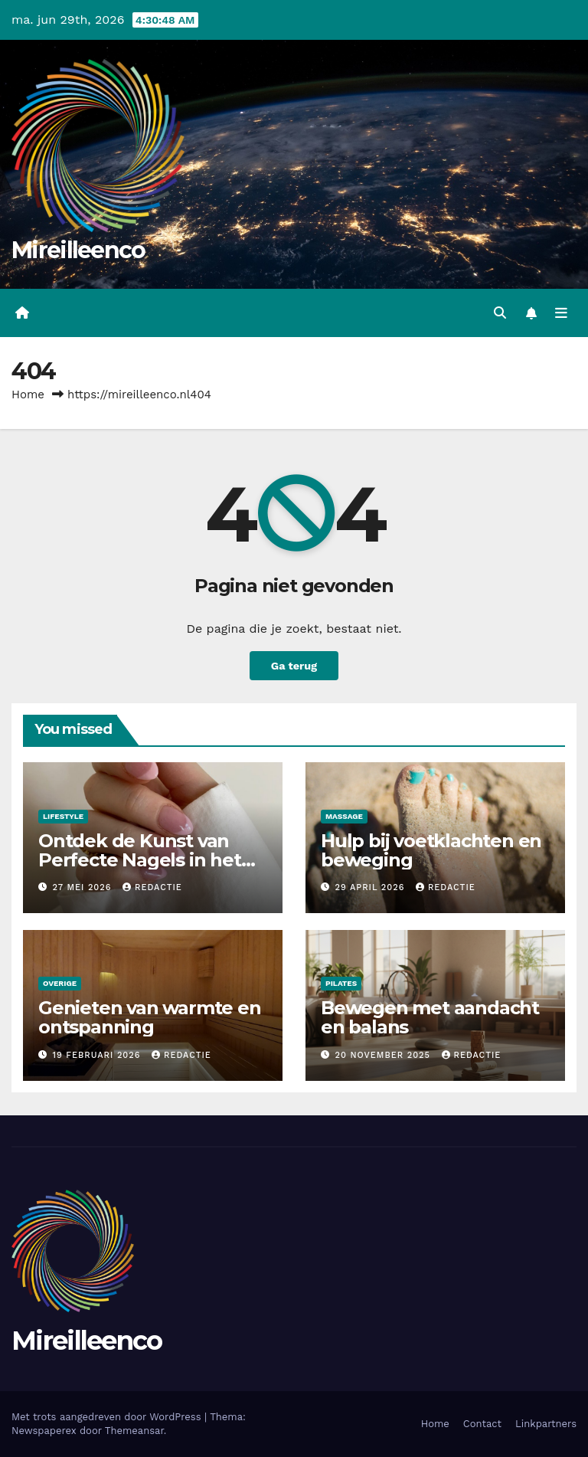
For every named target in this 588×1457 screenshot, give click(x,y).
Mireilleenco (78, 250)
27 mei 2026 (84, 887)
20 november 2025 (384, 1055)
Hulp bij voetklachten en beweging (431, 850)
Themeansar (134, 1430)
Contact (482, 1423)
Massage (344, 816)
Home (27, 394)
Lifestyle (63, 816)
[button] (500, 313)
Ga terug (294, 666)
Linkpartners (546, 1423)
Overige (60, 983)
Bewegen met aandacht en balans (430, 1017)
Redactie (152, 887)
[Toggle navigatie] (561, 313)
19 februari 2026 (98, 1055)
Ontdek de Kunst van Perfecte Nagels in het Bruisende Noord (139, 860)
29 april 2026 (371, 887)
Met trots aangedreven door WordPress (107, 1417)
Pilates (341, 983)
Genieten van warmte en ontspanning (149, 1017)
